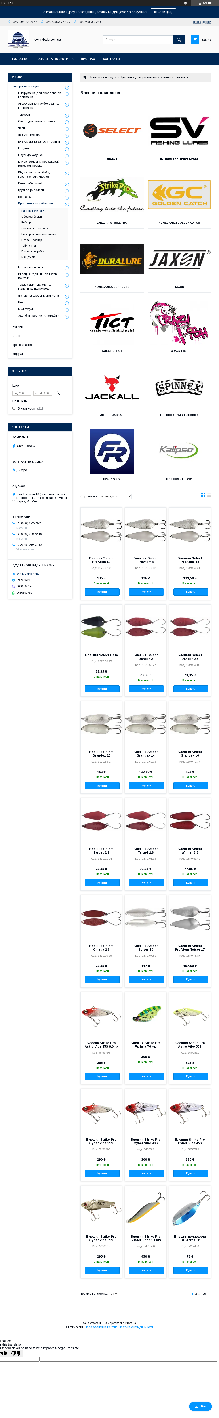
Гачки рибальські (30, 183)
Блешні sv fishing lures (179, 158)
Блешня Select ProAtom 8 (145, 560)
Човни (22, 128)
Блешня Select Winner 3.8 (190, 850)
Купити (102, 591)
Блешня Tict (112, 351)
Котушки (24, 148)
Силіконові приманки (34, 228)
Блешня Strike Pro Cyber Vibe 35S (101, 1141)
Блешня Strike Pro (112, 222)
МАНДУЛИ (28, 257)
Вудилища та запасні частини (39, 141)
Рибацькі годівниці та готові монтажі (37, 276)
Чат (200, 1406)
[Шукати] (179, 39)
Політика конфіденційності (136, 1327)
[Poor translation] (16, 1353)
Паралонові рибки (32, 251)
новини (18, 326)
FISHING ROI (112, 479)
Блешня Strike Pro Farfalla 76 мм (146, 1044)
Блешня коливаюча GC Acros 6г (190, 1238)
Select (112, 158)
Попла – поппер (31, 240)
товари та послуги (51, 59)
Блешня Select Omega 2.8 (101, 947)
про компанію (22, 345)
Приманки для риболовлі (138, 77)
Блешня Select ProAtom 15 (190, 560)
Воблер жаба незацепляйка (39, 234)
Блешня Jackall (112, 415)
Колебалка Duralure (112, 286)
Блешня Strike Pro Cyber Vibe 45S (190, 1141)
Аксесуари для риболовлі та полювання (38, 105)
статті (17, 335)
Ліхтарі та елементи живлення (39, 295)
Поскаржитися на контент (101, 1327)
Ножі (21, 302)
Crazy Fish (179, 351)
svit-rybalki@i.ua (28, 573)
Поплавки (25, 196)
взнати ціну (163, 12)
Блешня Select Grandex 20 (101, 753)
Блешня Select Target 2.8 (145, 850)
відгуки (18, 354)
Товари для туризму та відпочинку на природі (34, 286)
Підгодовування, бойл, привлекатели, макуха (34, 174)
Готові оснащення (30, 267)
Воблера (26, 222)
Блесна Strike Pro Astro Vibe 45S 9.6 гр (101, 1044)
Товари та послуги (102, 77)
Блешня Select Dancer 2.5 (190, 657)
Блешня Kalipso (179, 479)
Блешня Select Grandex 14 (145, 753)
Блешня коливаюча (33, 210)
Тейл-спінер (28, 245)
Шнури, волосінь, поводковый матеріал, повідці (38, 163)
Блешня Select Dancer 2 (145, 657)
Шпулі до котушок (30, 155)
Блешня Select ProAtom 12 (101, 560)
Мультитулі (26, 309)
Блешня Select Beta (101, 655)
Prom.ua (130, 1323)
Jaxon (179, 286)
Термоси (24, 114)
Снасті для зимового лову (36, 121)
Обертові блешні (31, 216)
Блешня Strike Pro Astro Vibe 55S (190, 1044)
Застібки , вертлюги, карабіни (38, 315)
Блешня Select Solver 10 (145, 947)
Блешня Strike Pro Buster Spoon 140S (145, 1238)
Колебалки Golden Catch (179, 222)
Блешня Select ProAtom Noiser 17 (190, 947)
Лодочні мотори (29, 134)
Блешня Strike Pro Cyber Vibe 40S (146, 1141)
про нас (88, 59)
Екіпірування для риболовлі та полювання (39, 95)
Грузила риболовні (31, 190)
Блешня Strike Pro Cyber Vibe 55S (101, 1238)
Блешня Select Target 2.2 (101, 850)
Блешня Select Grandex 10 (190, 753)
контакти (111, 59)
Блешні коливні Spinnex (179, 415)
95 (204, 1293)
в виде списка (209, 496)
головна (19, 59)
